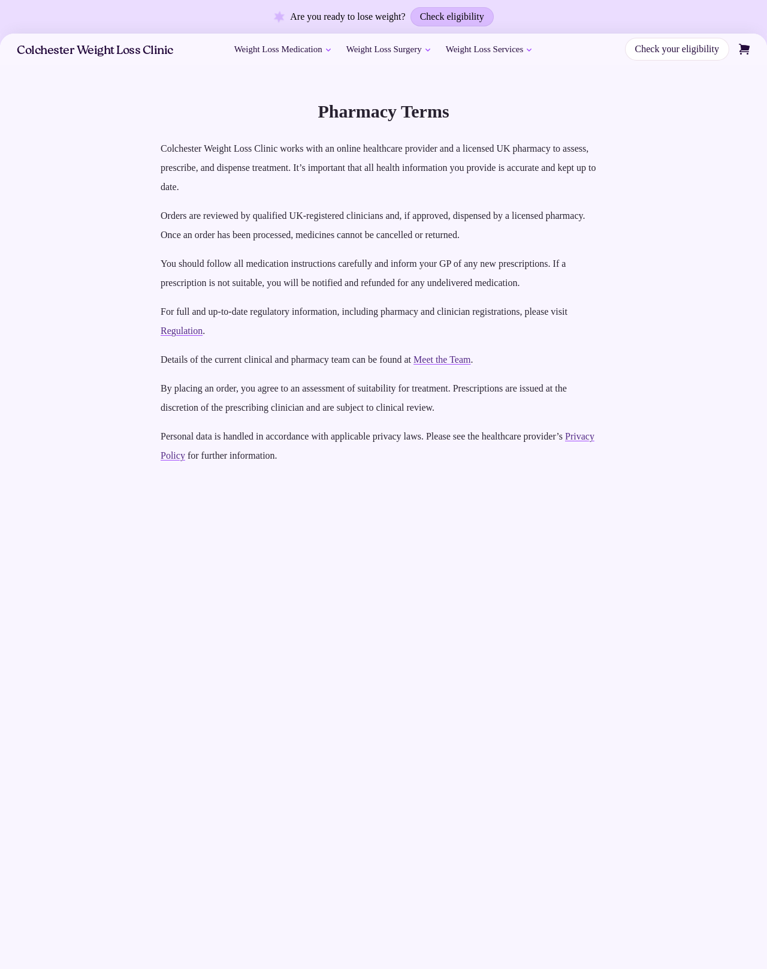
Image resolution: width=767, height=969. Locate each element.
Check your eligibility (677, 49)
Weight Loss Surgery (389, 49)
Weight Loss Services (490, 49)
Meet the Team (441, 359)
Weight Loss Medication (283, 49)
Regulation (182, 331)
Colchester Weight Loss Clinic (95, 51)
